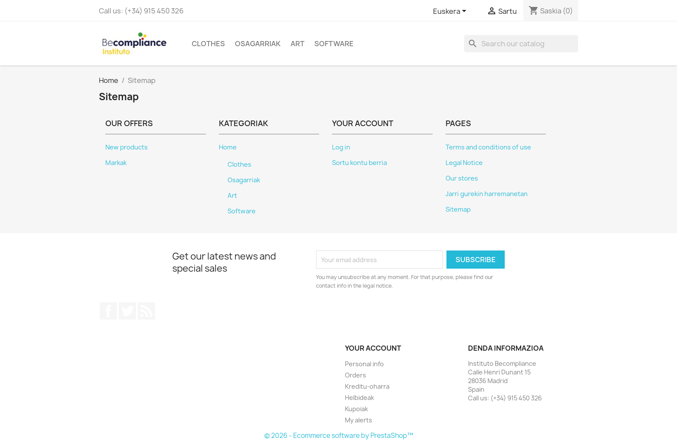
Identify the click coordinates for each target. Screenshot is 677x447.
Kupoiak (356, 409)
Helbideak (359, 397)
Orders (355, 375)
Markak (116, 163)
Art (297, 43)
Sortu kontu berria (359, 163)
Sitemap (458, 209)
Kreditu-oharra (367, 386)
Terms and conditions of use (488, 147)
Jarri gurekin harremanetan (487, 194)
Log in (341, 147)
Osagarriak (258, 43)
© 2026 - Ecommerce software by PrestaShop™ (338, 435)
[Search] (521, 43)
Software (334, 43)
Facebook (108, 311)
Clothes (208, 43)
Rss (146, 311)
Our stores (462, 178)
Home (228, 147)
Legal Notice (464, 163)
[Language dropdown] (451, 11)
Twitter (127, 311)
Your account (373, 348)
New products (126, 147)
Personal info (364, 364)
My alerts (358, 420)
